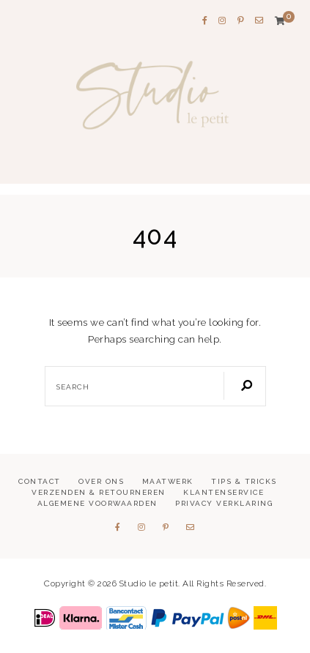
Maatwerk (167, 481)
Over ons (101, 481)
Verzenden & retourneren (99, 492)
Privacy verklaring (224, 503)
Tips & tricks (244, 481)
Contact (39, 481)
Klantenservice (223, 492)
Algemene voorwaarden (97, 503)
